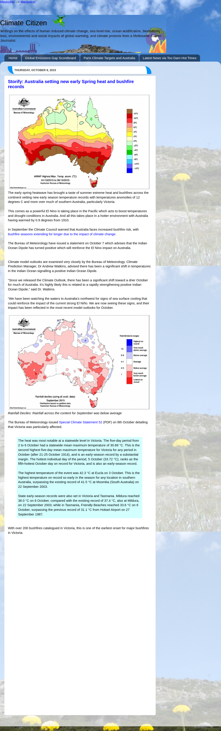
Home (13, 58)
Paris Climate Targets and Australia (109, 58)
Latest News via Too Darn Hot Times (169, 58)
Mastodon (7, 2)
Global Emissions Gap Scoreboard (50, 58)
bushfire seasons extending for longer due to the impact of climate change (61, 234)
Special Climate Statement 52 (80, 422)
